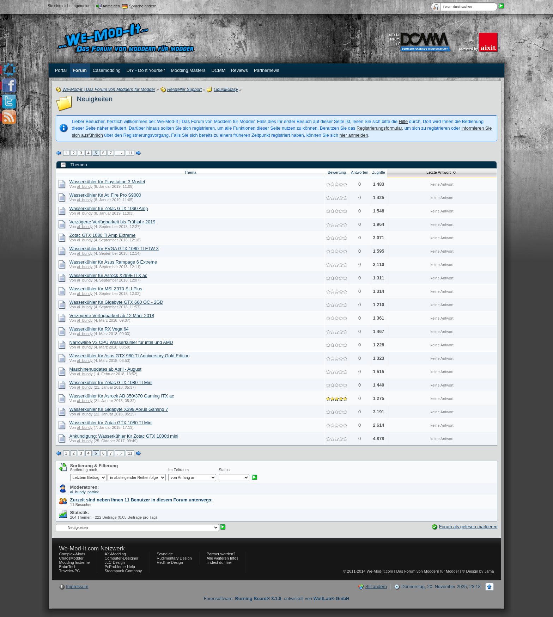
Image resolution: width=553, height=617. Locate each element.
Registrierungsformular (379, 128)
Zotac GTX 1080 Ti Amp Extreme (102, 235)
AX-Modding (115, 554)
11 (130, 153)
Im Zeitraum (178, 470)
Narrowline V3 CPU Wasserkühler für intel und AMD (121, 342)
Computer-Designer (121, 558)
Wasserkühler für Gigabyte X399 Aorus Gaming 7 (118, 409)
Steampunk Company (123, 571)
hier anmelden (354, 135)
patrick (93, 492)
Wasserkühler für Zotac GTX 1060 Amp (108, 208)
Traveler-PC (69, 571)
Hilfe (403, 121)
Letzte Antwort (441, 172)
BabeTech (68, 566)
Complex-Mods (72, 554)
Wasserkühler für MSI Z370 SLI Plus (105, 288)
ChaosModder (71, 558)
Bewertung (337, 172)
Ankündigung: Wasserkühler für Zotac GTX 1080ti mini (123, 436)
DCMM (219, 70)
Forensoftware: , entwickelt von (277, 598)
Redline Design (170, 562)
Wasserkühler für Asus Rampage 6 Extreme (113, 262)
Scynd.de (165, 554)
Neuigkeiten (95, 99)
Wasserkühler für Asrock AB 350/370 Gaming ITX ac (121, 396)
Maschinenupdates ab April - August (105, 369)
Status (224, 470)
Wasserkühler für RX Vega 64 (99, 329)
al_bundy (84, 186)
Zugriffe (378, 172)
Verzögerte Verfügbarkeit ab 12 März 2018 (111, 315)
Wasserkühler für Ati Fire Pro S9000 (105, 195)
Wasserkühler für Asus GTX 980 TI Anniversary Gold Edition (129, 355)
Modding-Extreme (74, 562)
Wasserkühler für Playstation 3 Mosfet (107, 181)
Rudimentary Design (174, 558)
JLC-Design (114, 562)
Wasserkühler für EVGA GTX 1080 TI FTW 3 (114, 248)
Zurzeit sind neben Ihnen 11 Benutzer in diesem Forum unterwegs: (141, 499)
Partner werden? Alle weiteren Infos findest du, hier (222, 558)
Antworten (359, 172)
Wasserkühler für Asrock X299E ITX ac (108, 275)
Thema (190, 172)
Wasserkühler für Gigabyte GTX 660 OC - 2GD (116, 302)
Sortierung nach (83, 470)
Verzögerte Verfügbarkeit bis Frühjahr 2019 (112, 221)
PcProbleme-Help (119, 566)
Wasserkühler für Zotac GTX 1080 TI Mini (110, 382)
